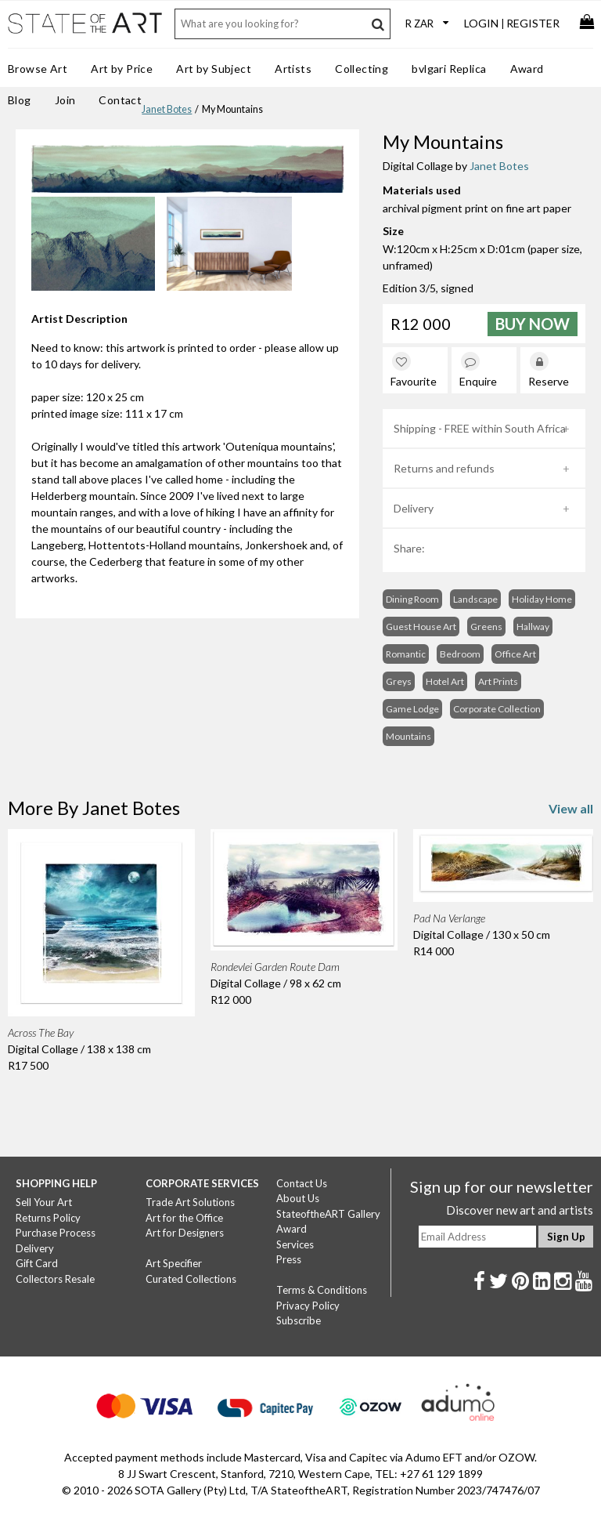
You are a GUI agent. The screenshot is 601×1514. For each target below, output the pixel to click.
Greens (486, 626)
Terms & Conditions (321, 1290)
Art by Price (122, 68)
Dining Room (412, 599)
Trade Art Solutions (190, 1202)
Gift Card (37, 1263)
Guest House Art (421, 626)
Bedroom (460, 654)
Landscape (475, 599)
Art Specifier (174, 1263)
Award (527, 68)
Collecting (361, 68)
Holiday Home (542, 599)
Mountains (408, 736)
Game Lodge (412, 709)
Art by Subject (213, 68)
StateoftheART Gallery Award (328, 1222)
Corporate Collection (497, 709)
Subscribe (298, 1320)
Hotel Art (445, 681)
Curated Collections (191, 1279)
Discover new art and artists (519, 1210)
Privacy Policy (308, 1305)
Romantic (406, 654)
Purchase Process (55, 1232)
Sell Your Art (44, 1202)
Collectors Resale (55, 1279)
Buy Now (532, 323)
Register (533, 23)
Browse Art (37, 68)
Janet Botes (167, 109)
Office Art (515, 654)
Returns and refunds (444, 468)
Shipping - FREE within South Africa (480, 428)
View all (571, 808)
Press (288, 1259)
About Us (297, 1198)
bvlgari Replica (449, 68)
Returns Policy (48, 1218)
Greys (399, 681)
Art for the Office (184, 1218)
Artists (293, 68)
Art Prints (498, 681)
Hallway (532, 626)
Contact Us (301, 1183)
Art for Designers (185, 1232)
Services (295, 1244)
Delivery (414, 508)
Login (481, 23)
